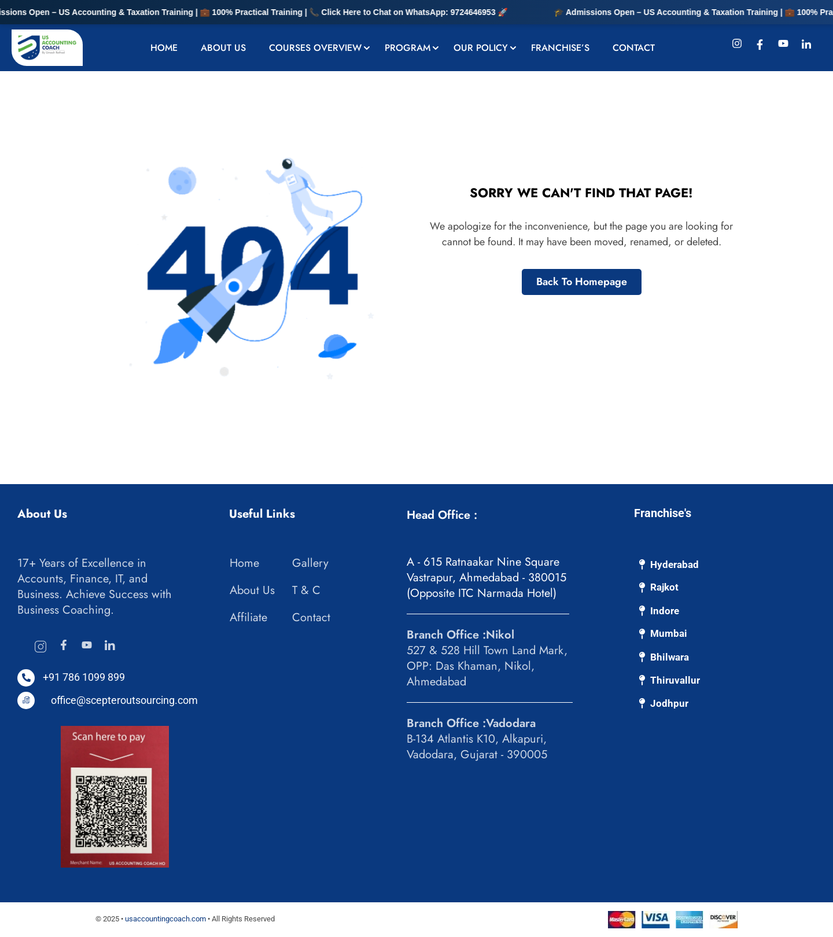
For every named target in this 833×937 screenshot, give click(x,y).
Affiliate (248, 617)
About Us (223, 47)
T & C (306, 590)
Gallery (310, 563)
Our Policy (481, 47)
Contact (634, 47)
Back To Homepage (581, 281)
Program (407, 47)
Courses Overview (315, 47)
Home (164, 47)
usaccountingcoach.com (165, 918)
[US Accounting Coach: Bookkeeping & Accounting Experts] (47, 46)
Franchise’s (560, 47)
